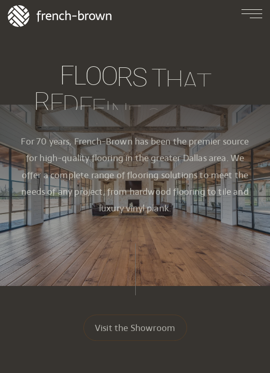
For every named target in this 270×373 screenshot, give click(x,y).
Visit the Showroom (135, 329)
